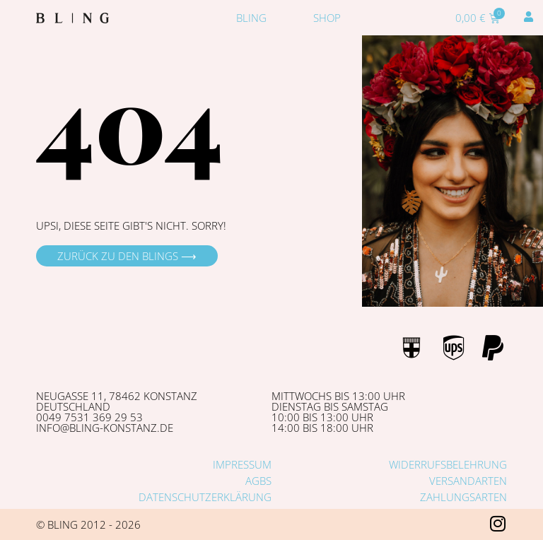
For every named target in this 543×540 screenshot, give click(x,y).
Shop (327, 18)
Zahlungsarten (463, 497)
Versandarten (468, 481)
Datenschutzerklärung (205, 497)
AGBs (258, 481)
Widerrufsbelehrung (448, 464)
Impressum (242, 464)
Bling (251, 18)
